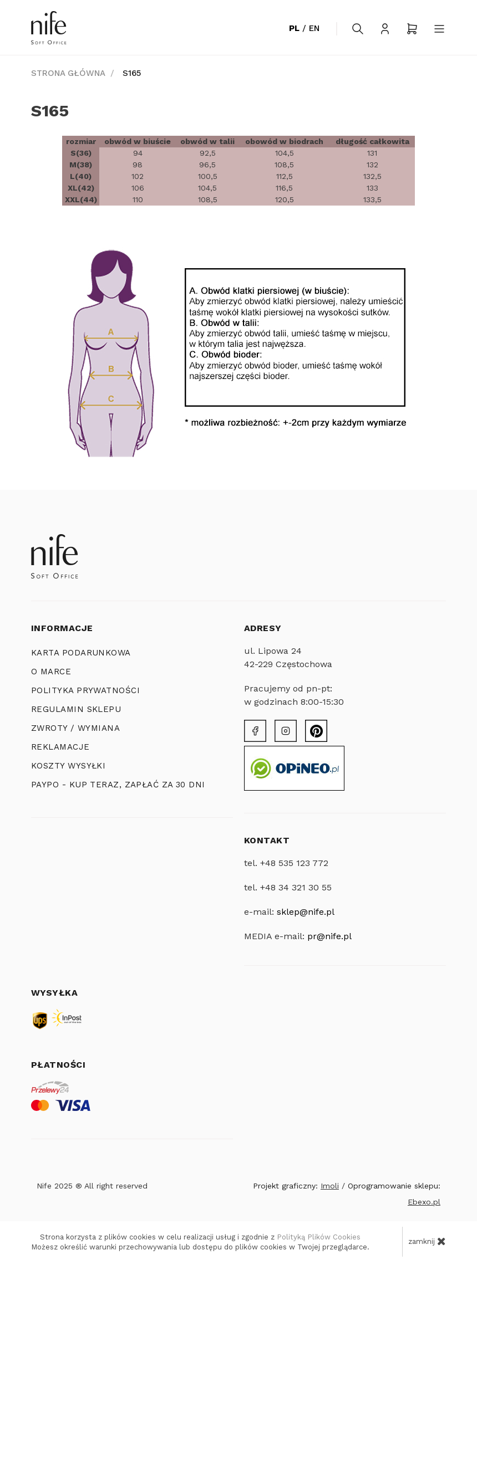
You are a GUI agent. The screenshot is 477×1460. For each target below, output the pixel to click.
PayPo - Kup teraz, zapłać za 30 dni (118, 785)
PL (294, 28)
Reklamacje (60, 747)
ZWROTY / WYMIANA (75, 728)
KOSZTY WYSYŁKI (68, 766)
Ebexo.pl (424, 1201)
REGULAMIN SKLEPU (76, 709)
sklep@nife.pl (305, 911)
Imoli (330, 1185)
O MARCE (51, 672)
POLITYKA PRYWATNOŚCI (85, 690)
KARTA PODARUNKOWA (81, 653)
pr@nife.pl (329, 936)
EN (314, 28)
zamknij (427, 1241)
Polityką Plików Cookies (319, 1237)
